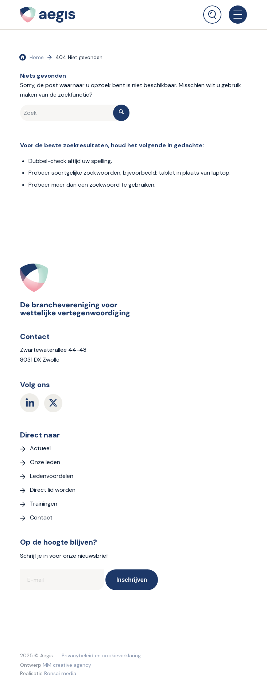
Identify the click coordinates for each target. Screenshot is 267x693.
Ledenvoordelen (51, 476)
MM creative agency (67, 665)
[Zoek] (212, 14)
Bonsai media (60, 673)
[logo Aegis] (82, 14)
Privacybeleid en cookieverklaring (101, 655)
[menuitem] (212, 12)
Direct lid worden (53, 490)
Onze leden (45, 462)
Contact (41, 517)
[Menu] (234, 14)
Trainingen (43, 503)
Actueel (40, 448)
